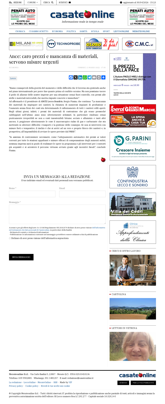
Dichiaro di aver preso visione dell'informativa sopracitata (40, 238)
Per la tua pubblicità (143, 383)
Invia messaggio (21, 257)
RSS (55, 382)
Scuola (95, 31)
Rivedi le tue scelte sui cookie (55, 386)
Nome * (12, 188)
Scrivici (123, 383)
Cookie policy (31, 386)
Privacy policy (16, 386)
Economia (57, 31)
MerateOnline (141, 31)
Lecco (13, 78)
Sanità (83, 31)
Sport (106, 31)
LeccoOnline (121, 31)
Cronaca (20, 31)
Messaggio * (15, 202)
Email (62, 188)
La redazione (15, 382)
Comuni (31, 2)
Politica (71, 31)
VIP (70, 382)
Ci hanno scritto (38, 31)
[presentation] (28, 247)
